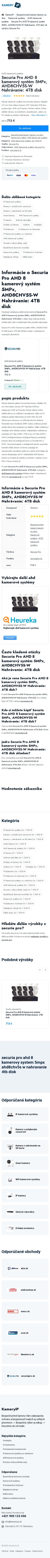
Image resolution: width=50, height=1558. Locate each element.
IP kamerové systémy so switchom (17, 233)
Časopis (28, 1551)
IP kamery (7, 220)
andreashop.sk (28, 1290)
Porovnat (10, 638)
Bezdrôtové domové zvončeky (16, 247)
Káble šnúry (27, 256)
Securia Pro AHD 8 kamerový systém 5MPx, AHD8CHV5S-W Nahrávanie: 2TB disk (24, 1015)
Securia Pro (14, 144)
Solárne (26, 224)
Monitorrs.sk (27, 1354)
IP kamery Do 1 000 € (13, 853)
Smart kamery (9, 215)
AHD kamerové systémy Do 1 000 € (19, 885)
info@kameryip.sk (13, 1521)
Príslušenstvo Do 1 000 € (14, 871)
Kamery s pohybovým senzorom (17, 206)
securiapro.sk (15, 150)
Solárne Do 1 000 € (12, 866)
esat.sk (24, 1333)
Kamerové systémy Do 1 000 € (16, 899)
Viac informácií (39, 115)
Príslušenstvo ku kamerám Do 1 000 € (19, 876)
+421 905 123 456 (14, 1516)
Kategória (19, 1551)
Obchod (5, 1551)
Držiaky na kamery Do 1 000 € (16, 862)
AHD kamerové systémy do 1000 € (26, 140)
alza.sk (24, 1268)
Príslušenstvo (8, 229)
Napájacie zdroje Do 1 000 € (16, 908)
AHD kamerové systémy (12, 73)
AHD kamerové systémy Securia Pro (29, 147)
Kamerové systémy (19, 137)
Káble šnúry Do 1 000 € (14, 912)
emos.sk (25, 1311)
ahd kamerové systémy (12, 473)
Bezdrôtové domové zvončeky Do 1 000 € (21, 894)
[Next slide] (45, 970)
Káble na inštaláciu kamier (14, 1498)
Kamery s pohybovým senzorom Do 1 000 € (22, 834)
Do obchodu (25, 128)
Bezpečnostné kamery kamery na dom (27, 134)
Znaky (12, 1551)
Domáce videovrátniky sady (15, 243)
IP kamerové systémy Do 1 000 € (17, 830)
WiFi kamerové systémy (29, 215)
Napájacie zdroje (10, 256)
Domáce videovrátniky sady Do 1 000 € (20, 889)
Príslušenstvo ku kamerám (29, 229)
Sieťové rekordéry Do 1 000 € (16, 857)
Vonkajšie (38, 224)
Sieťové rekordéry (23, 220)
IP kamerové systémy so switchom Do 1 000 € (23, 880)
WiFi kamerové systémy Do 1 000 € (19, 848)
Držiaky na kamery (11, 224)
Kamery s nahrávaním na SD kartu (17, 210)
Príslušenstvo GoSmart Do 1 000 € (18, 903)
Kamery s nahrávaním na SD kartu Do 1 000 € (23, 839)
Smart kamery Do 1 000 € (14, 843)
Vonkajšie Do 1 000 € (35, 866)
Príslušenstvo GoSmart (32, 252)
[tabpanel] (24, 49)
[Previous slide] (40, 970)
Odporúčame (37, 1551)
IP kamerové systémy (12, 201)
